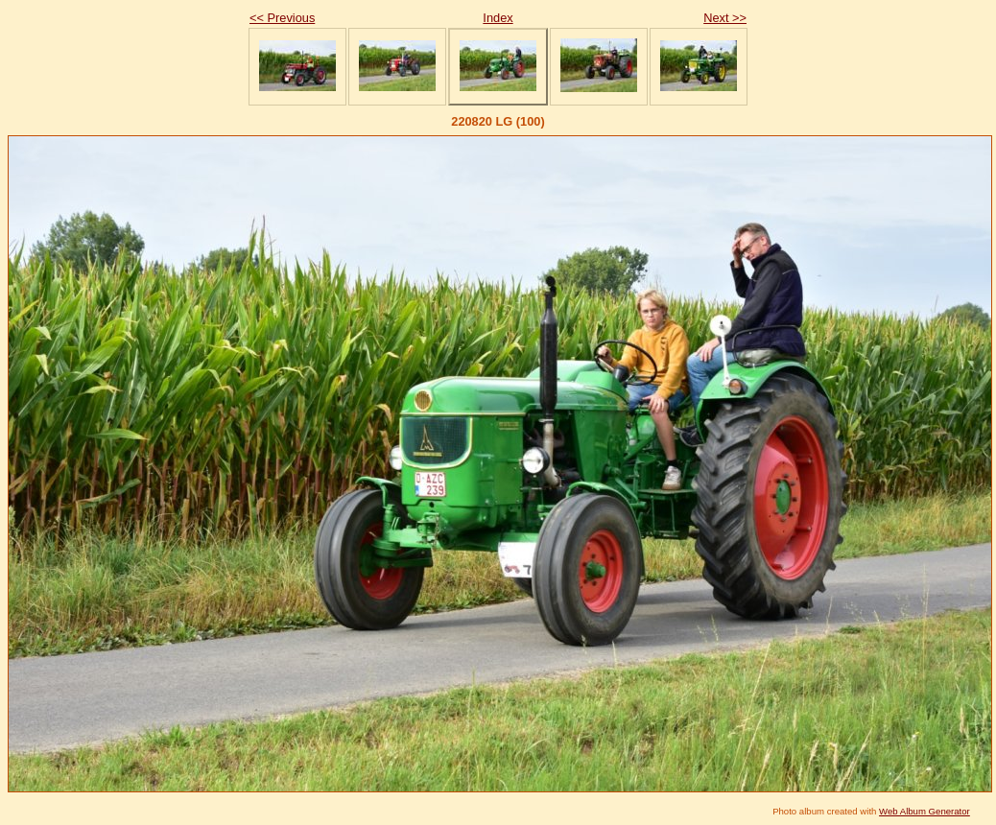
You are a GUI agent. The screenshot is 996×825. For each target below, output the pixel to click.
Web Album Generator (924, 811)
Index (497, 18)
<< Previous (282, 18)
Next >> (725, 18)
